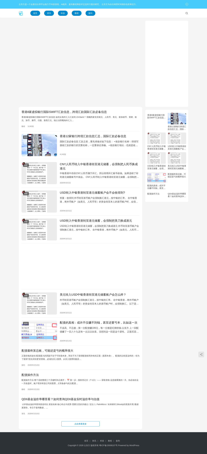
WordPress (134, 445)
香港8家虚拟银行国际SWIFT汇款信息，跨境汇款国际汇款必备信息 (64, 111)
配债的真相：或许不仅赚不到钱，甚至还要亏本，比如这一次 (98, 322)
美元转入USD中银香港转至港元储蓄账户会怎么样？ (93, 294)
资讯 (49, 13)
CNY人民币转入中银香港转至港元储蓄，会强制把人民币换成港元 (99, 166)
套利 (90, 13)
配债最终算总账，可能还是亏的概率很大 (47, 350)
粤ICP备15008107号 (108, 445)
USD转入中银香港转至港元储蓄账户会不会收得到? (92, 192)
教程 (77, 13)
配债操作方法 (30, 374)
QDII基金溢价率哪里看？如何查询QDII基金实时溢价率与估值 (60, 399)
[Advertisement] (80, 41)
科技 (63, 13)
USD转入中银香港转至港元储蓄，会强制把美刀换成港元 (96, 220)
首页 (35, 13)
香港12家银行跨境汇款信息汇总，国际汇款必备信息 (93, 136)
